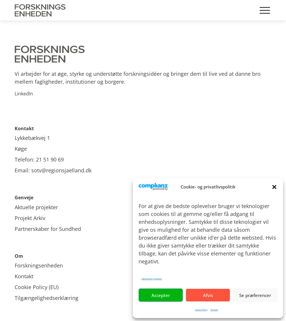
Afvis (208, 295)
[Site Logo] (41, 10)
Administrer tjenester (152, 278)
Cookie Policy (201, 309)
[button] (274, 187)
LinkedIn (24, 93)
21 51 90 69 (50, 159)
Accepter (160, 295)
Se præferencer (255, 295)
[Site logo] (143, 54)
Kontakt (214, 309)
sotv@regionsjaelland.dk (61, 170)
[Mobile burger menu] (264, 10)
